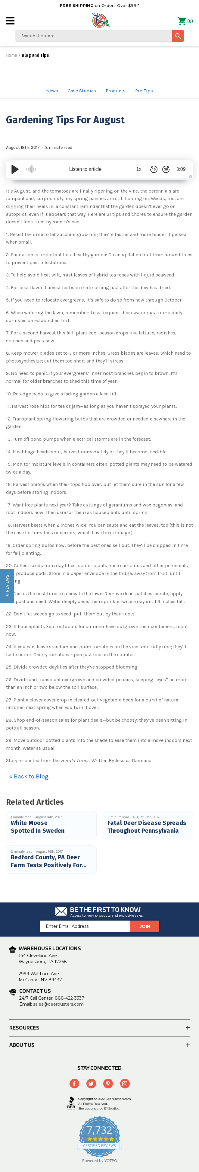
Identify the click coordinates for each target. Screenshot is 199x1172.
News (52, 91)
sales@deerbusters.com (58, 1004)
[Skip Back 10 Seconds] (154, 169)
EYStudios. (112, 1108)
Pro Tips (144, 91)
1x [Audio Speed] (138, 169)
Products (116, 91)
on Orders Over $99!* (99, 5)
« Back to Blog (28, 776)
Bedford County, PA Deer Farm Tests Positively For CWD (46, 865)
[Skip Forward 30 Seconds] (166, 169)
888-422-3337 (69, 998)
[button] (7, 586)
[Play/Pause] (15, 169)
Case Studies (82, 91)
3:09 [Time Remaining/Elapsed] (180, 169)
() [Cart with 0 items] (185, 21)
